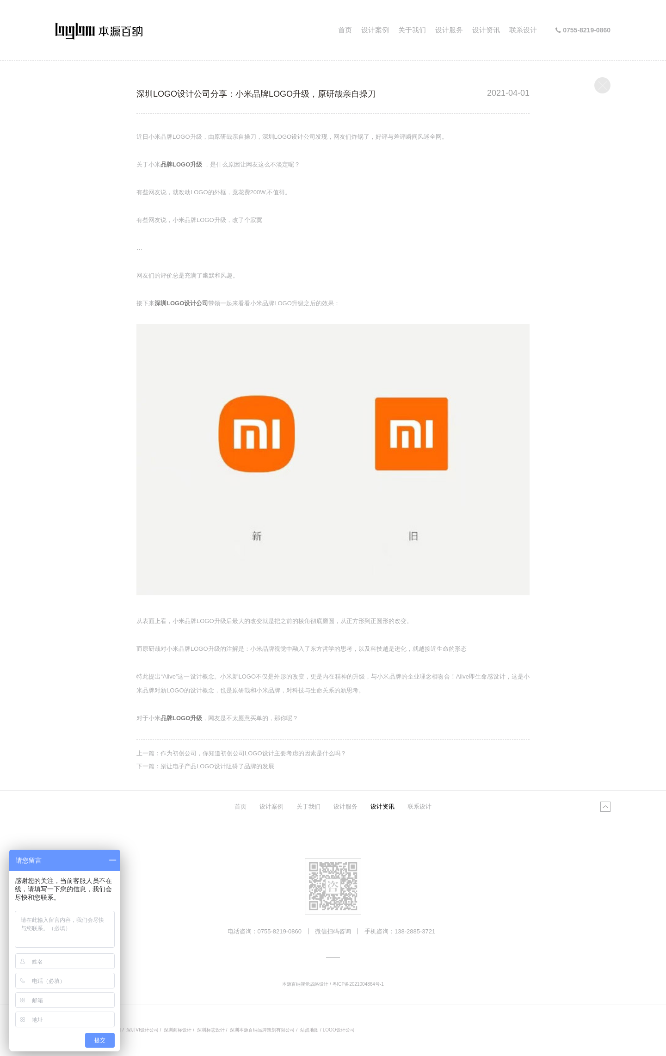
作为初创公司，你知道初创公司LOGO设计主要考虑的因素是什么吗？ (253, 753)
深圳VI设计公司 (142, 1029)
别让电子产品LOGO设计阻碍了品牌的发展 (217, 766)
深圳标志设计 (211, 1029)
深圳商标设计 (177, 1029)
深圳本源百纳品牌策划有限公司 (262, 1029)
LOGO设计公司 (339, 1029)
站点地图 (309, 1029)
